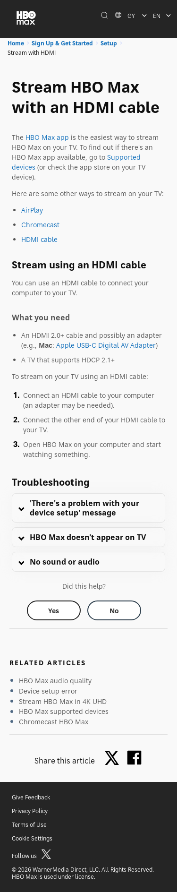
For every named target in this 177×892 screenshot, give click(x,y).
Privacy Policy (30, 811)
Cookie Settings (32, 838)
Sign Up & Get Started (62, 43)
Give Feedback (31, 797)
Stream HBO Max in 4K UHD (63, 701)
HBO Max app (47, 137)
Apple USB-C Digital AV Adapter (106, 345)
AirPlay (32, 210)
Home (16, 43)
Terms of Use (29, 825)
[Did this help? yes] (54, 610)
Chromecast (40, 224)
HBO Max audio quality (55, 680)
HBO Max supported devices (64, 711)
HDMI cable (39, 239)
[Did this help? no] (114, 610)
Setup (109, 43)
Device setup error (48, 690)
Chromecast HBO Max (53, 721)
